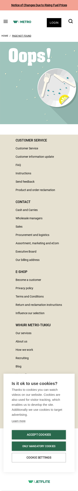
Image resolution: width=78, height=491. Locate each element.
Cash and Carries (27, 210)
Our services (23, 333)
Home (4, 36)
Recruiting (22, 358)
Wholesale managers (29, 218)
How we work (24, 349)
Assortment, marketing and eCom (37, 243)
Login (54, 22)
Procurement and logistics (32, 235)
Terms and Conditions (30, 296)
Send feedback (25, 181)
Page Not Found (21, 36)
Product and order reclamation (35, 190)
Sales (19, 226)
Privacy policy (24, 288)
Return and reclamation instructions (39, 304)
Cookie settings (38, 457)
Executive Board (26, 251)
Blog (18, 366)
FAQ (18, 165)
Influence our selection (30, 313)
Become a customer (28, 279)
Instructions (23, 173)
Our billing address (28, 260)
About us (21, 341)
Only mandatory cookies (38, 446)
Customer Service (27, 148)
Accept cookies (39, 434)
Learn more (18, 421)
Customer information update (35, 156)
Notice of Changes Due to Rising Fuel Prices (39, 5)
